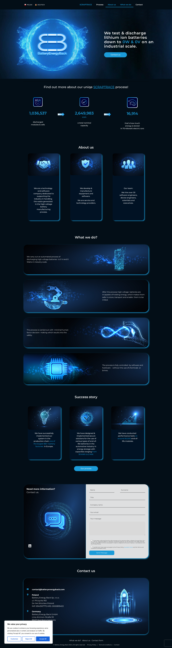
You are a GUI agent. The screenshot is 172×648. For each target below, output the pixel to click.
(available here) (128, 547)
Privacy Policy (91, 645)
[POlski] (30, 4)
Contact (139, 5)
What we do (125, 5)
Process (99, 5)
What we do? (75, 640)
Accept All (42, 639)
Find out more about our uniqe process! (86, 87)
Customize (14, 639)
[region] (28, 632)
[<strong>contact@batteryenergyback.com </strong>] (48, 589)
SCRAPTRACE (86, 5)
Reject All (28, 639)
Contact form (97, 640)
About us (112, 5)
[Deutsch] (41, 4)
